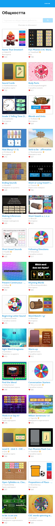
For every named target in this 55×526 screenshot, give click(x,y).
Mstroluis (34, 318)
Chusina (34, 185)
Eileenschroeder (10, 318)
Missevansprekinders (39, 285)
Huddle (7, 252)
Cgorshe (34, 418)
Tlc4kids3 (34, 119)
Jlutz (5, 451)
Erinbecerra (8, 152)
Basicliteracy (35, 485)
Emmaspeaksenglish (38, 85)
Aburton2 (7, 218)
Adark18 (7, 52)
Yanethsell (35, 52)
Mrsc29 (33, 218)
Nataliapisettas (36, 152)
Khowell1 (7, 185)
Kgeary (7, 418)
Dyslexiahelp (9, 485)
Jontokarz (7, 351)
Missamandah (36, 385)
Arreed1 (34, 518)
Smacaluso (35, 252)
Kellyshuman (9, 385)
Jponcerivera (35, 351)
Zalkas (6, 285)
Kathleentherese (10, 85)
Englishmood (9, 518)
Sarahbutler (8, 119)
